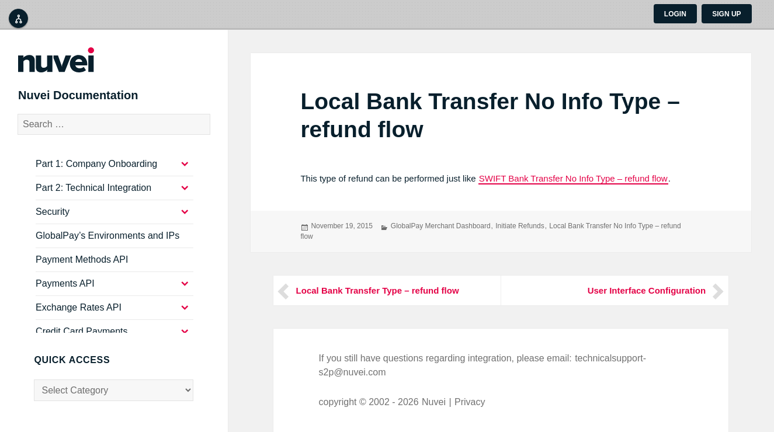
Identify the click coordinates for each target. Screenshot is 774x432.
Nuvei (434, 402)
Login (675, 14)
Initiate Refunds (519, 226)
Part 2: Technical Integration (93, 196)
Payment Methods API (82, 268)
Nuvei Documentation (94, 100)
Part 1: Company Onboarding (96, 172)
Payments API (65, 292)
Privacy (469, 402)
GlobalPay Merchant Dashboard (441, 226)
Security (53, 220)
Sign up (726, 14)
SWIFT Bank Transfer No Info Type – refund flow (573, 178)
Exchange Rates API (79, 316)
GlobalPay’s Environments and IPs (107, 244)
